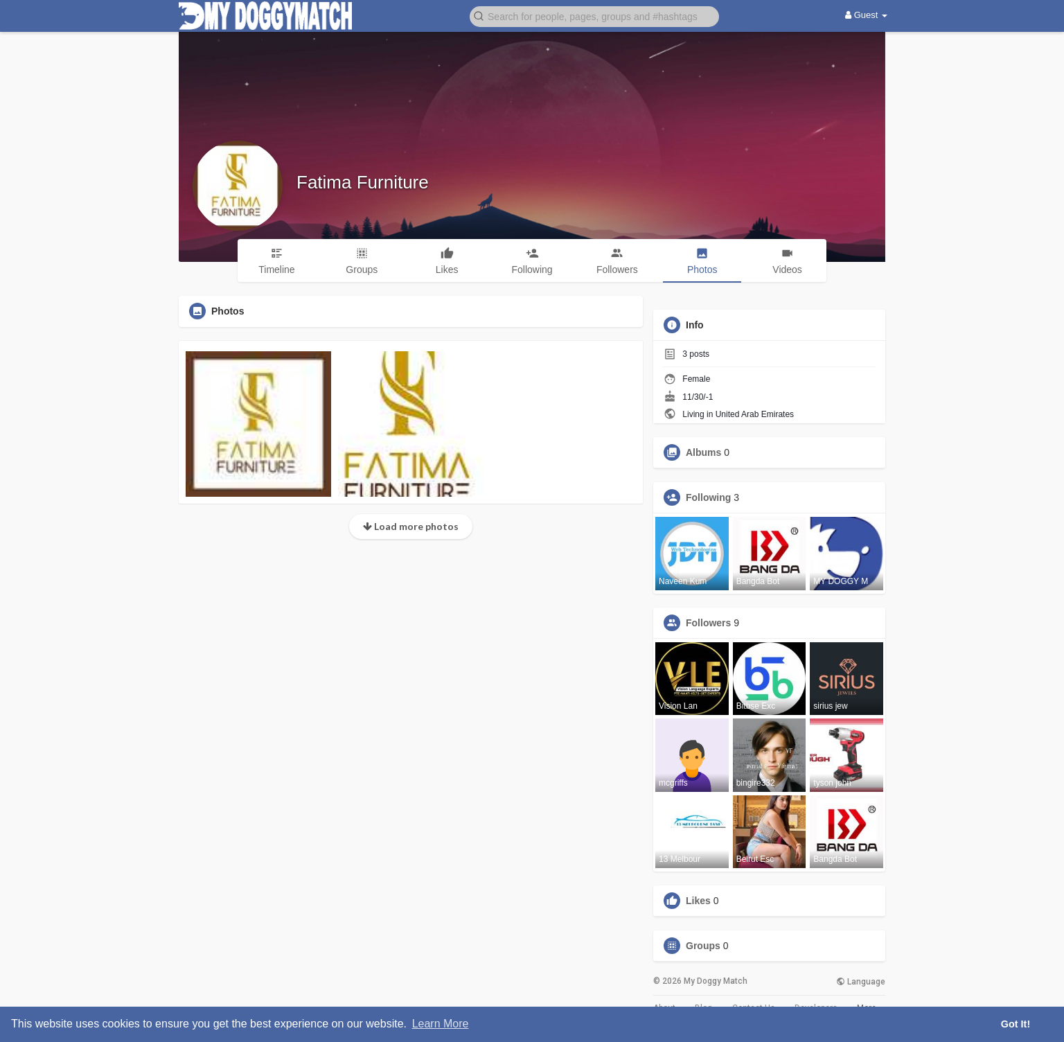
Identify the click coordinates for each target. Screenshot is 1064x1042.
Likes (698, 900)
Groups (703, 945)
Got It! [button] (1015, 1024)
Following (708, 497)
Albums (703, 452)
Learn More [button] (440, 1024)
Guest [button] (866, 15)
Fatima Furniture (362, 182)
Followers (708, 622)
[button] (594, 15)
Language (860, 982)
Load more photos (411, 526)
